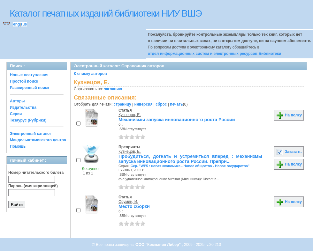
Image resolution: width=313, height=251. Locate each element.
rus (24, 24)
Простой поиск (24, 81)
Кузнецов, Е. (129, 115)
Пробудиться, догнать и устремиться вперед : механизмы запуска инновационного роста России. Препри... (190, 159)
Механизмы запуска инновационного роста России (176, 119)
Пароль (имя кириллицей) (33, 186)
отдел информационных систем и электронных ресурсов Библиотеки (214, 53)
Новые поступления (29, 75)
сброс (161, 104)
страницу (122, 104)
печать (176, 104)
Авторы (17, 101)
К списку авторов (90, 73)
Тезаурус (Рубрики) (28, 120)
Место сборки (134, 206)
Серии (16, 114)
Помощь (18, 146)
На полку (289, 115)
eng (16, 24)
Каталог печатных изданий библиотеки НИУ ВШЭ (106, 13)
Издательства (23, 107)
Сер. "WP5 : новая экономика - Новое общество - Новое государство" (190, 166)
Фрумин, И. (128, 201)
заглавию (113, 89)
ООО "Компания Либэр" (158, 244)
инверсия (143, 104)
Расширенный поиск (29, 87)
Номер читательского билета (36, 172)
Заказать (289, 152)
